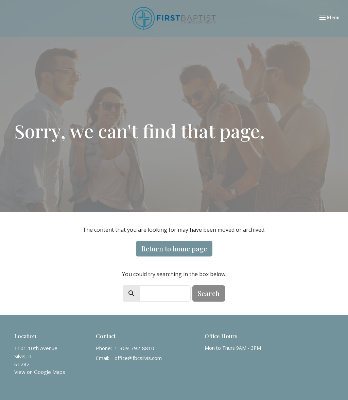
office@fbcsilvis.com (138, 358)
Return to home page (174, 248)
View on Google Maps (39, 371)
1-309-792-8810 (134, 348)
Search (209, 293)
